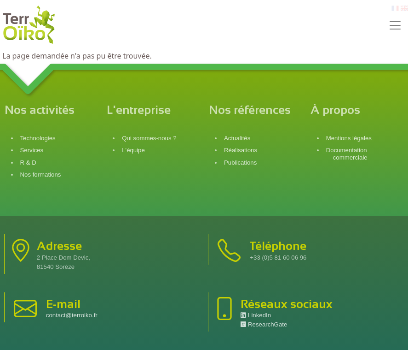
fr (394, 8)
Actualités (237, 138)
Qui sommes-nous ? (149, 138)
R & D (28, 162)
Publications (240, 162)
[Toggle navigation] (395, 25)
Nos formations (40, 174)
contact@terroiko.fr (72, 315)
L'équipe (133, 150)
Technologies (38, 138)
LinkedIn (256, 315)
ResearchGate (264, 324)
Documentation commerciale (347, 154)
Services (32, 150)
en (404, 8)
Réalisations (240, 150)
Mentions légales (349, 138)
